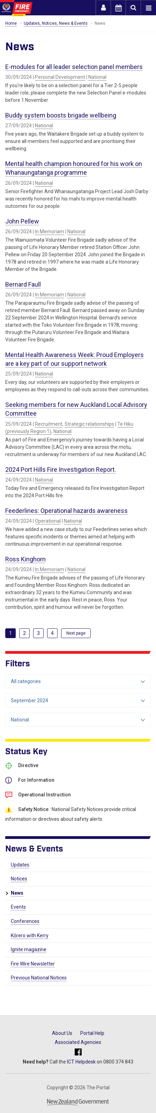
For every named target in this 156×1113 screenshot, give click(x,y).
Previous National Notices (39, 977)
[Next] (76, 633)
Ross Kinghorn (25, 559)
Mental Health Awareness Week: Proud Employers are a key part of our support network (74, 359)
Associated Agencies (78, 1042)
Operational (48, 521)
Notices (19, 878)
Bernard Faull (23, 284)
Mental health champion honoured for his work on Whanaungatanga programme (73, 168)
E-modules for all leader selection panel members (74, 66)
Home (11, 23)
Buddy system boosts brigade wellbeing (60, 115)
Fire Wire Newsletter (33, 964)
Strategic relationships (89, 424)
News (17, 893)
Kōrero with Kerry (30, 935)
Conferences (25, 921)
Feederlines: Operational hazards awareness (66, 510)
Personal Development (60, 77)
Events (18, 907)
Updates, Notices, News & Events (56, 23)
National (97, 77)
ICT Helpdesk (81, 1062)
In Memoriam (49, 231)
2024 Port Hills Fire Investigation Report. (60, 469)
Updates (20, 865)
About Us (62, 1033)
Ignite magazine (28, 949)
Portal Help (92, 1033)
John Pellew (22, 221)
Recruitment (48, 424)
